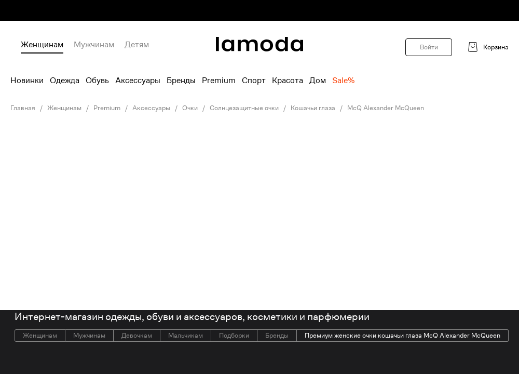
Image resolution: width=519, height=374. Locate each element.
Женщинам (42, 44)
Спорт (254, 80)
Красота (287, 80)
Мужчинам (94, 44)
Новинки (27, 80)
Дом (317, 80)
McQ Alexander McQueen (385, 108)
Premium (219, 80)
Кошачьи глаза (313, 108)
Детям (137, 44)
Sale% (343, 80)
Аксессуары (137, 80)
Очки (190, 108)
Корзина (496, 47)
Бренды (181, 80)
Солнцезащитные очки (244, 108)
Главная (22, 108)
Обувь (97, 80)
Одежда (64, 80)
